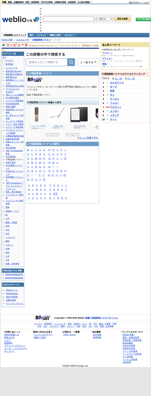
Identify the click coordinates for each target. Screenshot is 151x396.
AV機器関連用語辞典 (15, 136)
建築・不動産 (11, 222)
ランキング (41, 35)
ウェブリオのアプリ (43, 334)
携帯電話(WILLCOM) (15, 86)
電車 (7, 207)
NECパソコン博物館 (14, 95)
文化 (7, 230)
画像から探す (55, 35)
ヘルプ (146, 2)
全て (4, 57)
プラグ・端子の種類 (14, 124)
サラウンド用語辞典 (14, 127)
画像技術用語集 (12, 139)
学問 (7, 226)
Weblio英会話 (12, 293)
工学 (7, 219)
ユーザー (114, 111)
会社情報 (97, 334)
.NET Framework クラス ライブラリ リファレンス (14, 186)
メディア (114, 115)
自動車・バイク (12, 211)
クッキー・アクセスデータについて (15, 349)
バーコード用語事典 (14, 101)
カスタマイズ (117, 82)
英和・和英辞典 (32, 2)
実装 (104, 64)
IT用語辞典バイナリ (41, 40)
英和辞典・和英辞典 (132, 340)
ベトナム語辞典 (130, 359)
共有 (112, 90)
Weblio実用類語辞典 (14, 274)
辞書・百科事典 (12, 264)
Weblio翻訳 (128, 343)
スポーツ (9, 245)
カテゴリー (69, 35)
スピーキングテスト (15, 303)
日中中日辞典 (47, 2)
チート (113, 119)
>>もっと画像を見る (87, 137)
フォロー (114, 103)
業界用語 (9, 64)
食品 (7, 252)
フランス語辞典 (130, 351)
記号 (55, 193)
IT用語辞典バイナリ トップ (14, 35)
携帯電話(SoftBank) (14, 74)
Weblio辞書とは (11, 334)
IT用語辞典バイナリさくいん (103, 318)
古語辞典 (72, 2)
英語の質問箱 (12, 297)
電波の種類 (10, 106)
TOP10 (105, 78)
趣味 (7, 241)
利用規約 (8, 343)
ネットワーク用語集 (14, 121)
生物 (7, 249)
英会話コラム (12, 290)
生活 (7, 234)
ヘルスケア (10, 237)
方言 (7, 260)
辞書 (4, 2)
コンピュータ (22, 40)
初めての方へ (135, 2)
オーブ (113, 86)
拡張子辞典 (10, 162)
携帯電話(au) (11, 77)
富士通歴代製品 (12, 98)
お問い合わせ (69, 334)
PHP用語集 (11, 156)
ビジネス (9, 60)
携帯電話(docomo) (14, 71)
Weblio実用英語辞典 (14, 278)
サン (112, 95)
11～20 (118, 78)
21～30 (131, 78)
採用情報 (97, 337)
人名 (7, 256)
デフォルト (107, 58)
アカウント (107, 53)
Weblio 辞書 (7, 40)
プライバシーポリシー (14, 345)
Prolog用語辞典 (12, 104)
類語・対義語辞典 (16, 2)
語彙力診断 (11, 300)
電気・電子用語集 (13, 192)
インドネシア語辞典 (132, 354)
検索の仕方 (9, 337)
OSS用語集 (11, 148)
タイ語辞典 (128, 357)
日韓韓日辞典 (60, 2)
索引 (31, 35)
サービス (114, 99)
